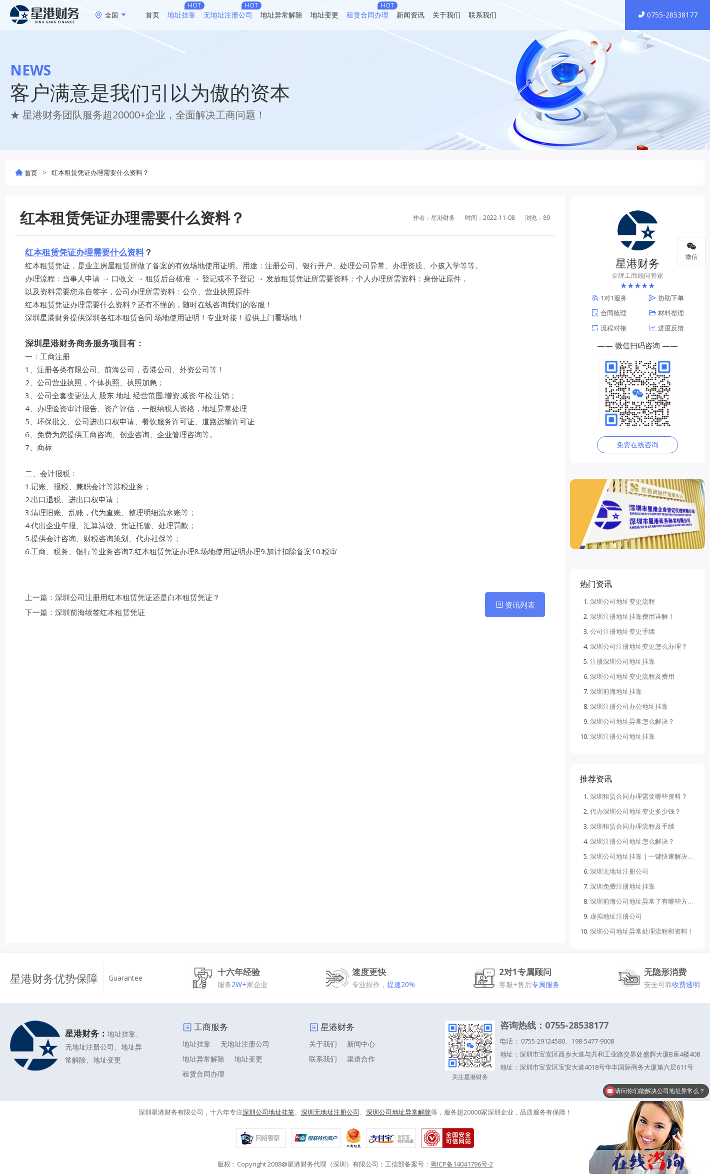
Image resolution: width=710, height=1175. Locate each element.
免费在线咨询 (637, 444)
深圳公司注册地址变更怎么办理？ (639, 775)
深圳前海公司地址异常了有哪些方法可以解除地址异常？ (642, 1030)
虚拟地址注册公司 (616, 1045)
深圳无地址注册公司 (619, 1000)
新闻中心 (361, 1044)
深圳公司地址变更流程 (622, 730)
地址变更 (324, 14)
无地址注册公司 (228, 14)
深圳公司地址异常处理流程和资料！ (642, 1060)
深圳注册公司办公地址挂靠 (629, 835)
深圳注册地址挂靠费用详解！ (632, 745)
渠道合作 (361, 1059)
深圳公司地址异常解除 (398, 1112)
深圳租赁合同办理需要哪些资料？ (639, 925)
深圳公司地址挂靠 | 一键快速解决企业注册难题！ (642, 985)
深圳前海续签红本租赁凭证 (100, 640)
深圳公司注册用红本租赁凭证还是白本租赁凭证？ (137, 625)
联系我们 (482, 14)
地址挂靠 (182, 14)
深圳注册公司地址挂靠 (622, 865)
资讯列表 (515, 632)
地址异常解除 (281, 14)
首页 (153, 14)
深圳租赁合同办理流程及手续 (632, 955)
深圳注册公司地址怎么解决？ (632, 970)
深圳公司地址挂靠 (268, 1112)
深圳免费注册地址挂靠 (622, 1015)
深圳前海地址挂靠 (616, 820)
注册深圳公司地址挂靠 (622, 790)
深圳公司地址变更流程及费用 (632, 805)
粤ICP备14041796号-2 (461, 1164)
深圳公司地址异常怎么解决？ (632, 850)
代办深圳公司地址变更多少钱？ (635, 940)
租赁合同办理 (367, 14)
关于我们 (446, 14)
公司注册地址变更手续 (622, 760)
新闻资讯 (410, 14)
